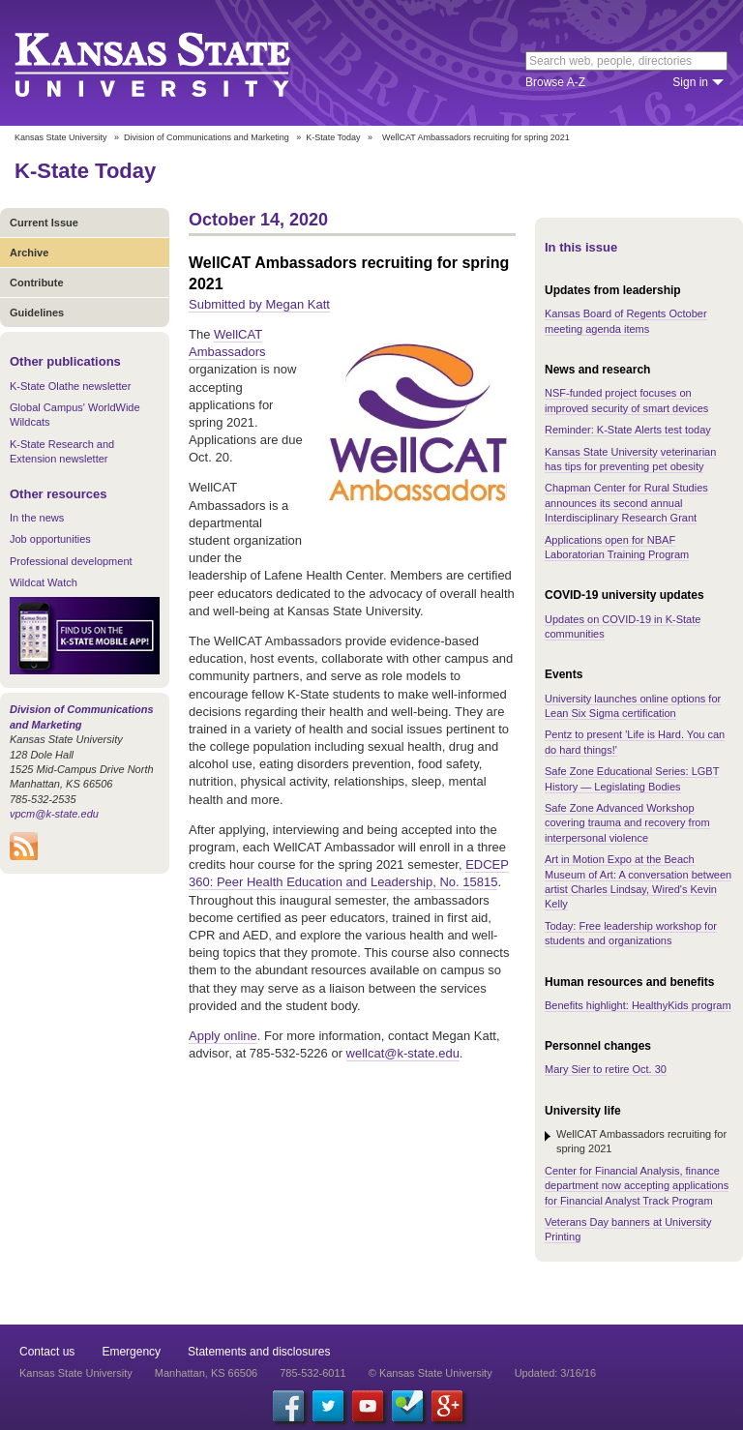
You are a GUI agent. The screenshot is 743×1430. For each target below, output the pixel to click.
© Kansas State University (430, 1373)
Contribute (37, 282)
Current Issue (44, 222)
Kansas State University (176, 63)
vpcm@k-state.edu (54, 813)
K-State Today (333, 137)
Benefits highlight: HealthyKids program (638, 1005)
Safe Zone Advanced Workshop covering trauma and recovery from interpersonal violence (627, 823)
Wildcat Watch (43, 582)
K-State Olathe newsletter (70, 386)
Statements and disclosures (259, 1351)
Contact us (46, 1351)
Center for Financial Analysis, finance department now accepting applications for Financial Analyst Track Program (636, 1186)
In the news (37, 517)
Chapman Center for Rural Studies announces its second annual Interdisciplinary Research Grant (626, 502)
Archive (29, 252)
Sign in (690, 82)
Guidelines (37, 312)
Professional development (71, 561)
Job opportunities (50, 539)
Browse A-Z (555, 82)
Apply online (223, 1035)
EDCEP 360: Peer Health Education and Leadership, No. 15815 (349, 873)
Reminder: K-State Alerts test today (628, 429)
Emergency (131, 1351)
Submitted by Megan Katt (259, 304)
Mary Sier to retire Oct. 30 (606, 1069)
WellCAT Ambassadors (227, 343)
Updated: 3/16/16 (555, 1373)
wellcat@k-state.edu (403, 1053)
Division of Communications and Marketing (206, 137)
